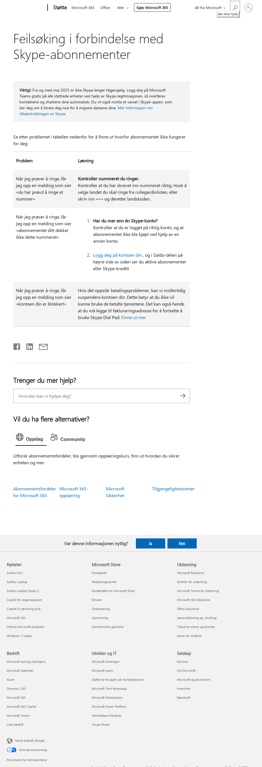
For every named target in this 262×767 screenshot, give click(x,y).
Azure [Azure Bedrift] (11, 679)
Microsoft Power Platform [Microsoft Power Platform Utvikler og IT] (109, 706)
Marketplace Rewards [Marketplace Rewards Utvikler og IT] (107, 715)
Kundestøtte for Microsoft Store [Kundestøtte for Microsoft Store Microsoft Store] (113, 591)
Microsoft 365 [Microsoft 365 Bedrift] (16, 697)
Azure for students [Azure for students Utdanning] (189, 636)
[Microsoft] (26, 7)
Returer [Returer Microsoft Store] (97, 600)
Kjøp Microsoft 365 (152, 7)
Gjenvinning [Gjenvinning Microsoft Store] (100, 618)
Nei (182, 543)
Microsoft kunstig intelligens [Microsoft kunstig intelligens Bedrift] (26, 661)
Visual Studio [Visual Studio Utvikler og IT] (101, 724)
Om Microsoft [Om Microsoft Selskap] (186, 670)
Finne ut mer (133, 317)
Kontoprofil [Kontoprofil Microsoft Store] (99, 573)
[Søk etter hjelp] (235, 7)
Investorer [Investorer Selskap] (184, 688)
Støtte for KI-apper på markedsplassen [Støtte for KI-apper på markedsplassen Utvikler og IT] (118, 679)
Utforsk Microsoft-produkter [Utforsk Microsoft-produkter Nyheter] (26, 627)
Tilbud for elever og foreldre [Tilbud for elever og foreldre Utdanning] (196, 627)
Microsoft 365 (82, 7)
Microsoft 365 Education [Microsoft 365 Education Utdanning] (193, 600)
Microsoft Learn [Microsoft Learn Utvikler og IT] (102, 670)
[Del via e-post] (41, 345)
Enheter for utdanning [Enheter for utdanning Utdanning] (192, 582)
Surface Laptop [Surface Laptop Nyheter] (17, 582)
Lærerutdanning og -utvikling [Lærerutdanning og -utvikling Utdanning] (196, 618)
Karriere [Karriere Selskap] (182, 661)
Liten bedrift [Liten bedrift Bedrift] (15, 724)
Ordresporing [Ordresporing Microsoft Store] (101, 609)
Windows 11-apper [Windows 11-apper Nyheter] (19, 636)
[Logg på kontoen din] (248, 7)
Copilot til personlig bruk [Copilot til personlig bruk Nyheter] (24, 609)
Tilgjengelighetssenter (173, 488)
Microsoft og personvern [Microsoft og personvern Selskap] (193, 679)
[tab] (30, 438)
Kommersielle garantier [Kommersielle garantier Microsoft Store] (108, 627)
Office (105, 7)
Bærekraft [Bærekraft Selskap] (183, 697)
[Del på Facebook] (17, 345)
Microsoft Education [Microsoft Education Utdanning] (190, 573)
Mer (120, 7)
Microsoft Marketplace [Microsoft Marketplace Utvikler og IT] (107, 697)
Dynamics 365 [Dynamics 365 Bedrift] (16, 688)
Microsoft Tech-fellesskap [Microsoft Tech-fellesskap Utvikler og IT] (109, 688)
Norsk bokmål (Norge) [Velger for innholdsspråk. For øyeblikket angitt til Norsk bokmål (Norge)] (30, 740)
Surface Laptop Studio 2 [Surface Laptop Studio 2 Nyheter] (23, 591)
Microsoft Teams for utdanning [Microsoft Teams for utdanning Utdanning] (198, 591)
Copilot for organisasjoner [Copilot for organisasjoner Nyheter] (24, 600)
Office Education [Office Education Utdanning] (188, 609)
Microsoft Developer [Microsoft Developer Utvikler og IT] (106, 661)
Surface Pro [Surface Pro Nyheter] (14, 573)
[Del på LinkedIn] (27, 345)
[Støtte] (59, 7)
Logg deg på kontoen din (117, 255)
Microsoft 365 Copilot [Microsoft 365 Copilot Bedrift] (21, 706)
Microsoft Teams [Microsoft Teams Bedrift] (18, 715)
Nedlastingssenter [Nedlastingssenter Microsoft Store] (104, 582)
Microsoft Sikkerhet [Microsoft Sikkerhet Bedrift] (20, 670)
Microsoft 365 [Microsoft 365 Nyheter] (16, 618)
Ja (150, 543)
